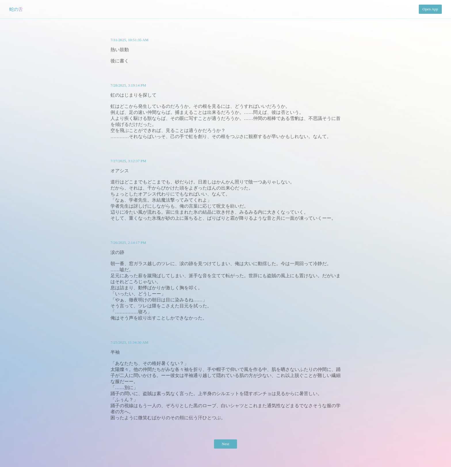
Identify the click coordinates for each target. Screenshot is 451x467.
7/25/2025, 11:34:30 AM (129, 342)
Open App (430, 9)
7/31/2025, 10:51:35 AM (129, 40)
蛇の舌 (16, 9)
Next (225, 444)
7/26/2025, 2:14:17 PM (128, 242)
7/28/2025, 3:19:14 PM (128, 85)
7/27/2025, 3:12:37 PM (128, 161)
